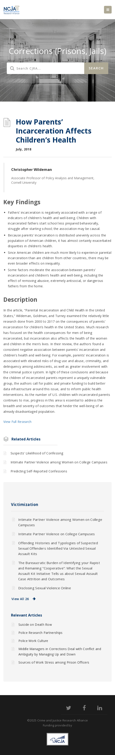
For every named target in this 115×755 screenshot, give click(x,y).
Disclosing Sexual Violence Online (44, 588)
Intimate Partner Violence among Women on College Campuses (59, 462)
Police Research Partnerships (40, 632)
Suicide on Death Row (35, 624)
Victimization (24, 504)
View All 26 (20, 599)
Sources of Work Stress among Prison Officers (53, 662)
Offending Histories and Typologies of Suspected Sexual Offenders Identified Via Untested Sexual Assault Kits (58, 548)
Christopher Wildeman (31, 169)
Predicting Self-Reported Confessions (39, 471)
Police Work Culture (33, 641)
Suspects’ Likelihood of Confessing (37, 453)
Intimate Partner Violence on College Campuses (56, 534)
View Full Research (17, 421)
